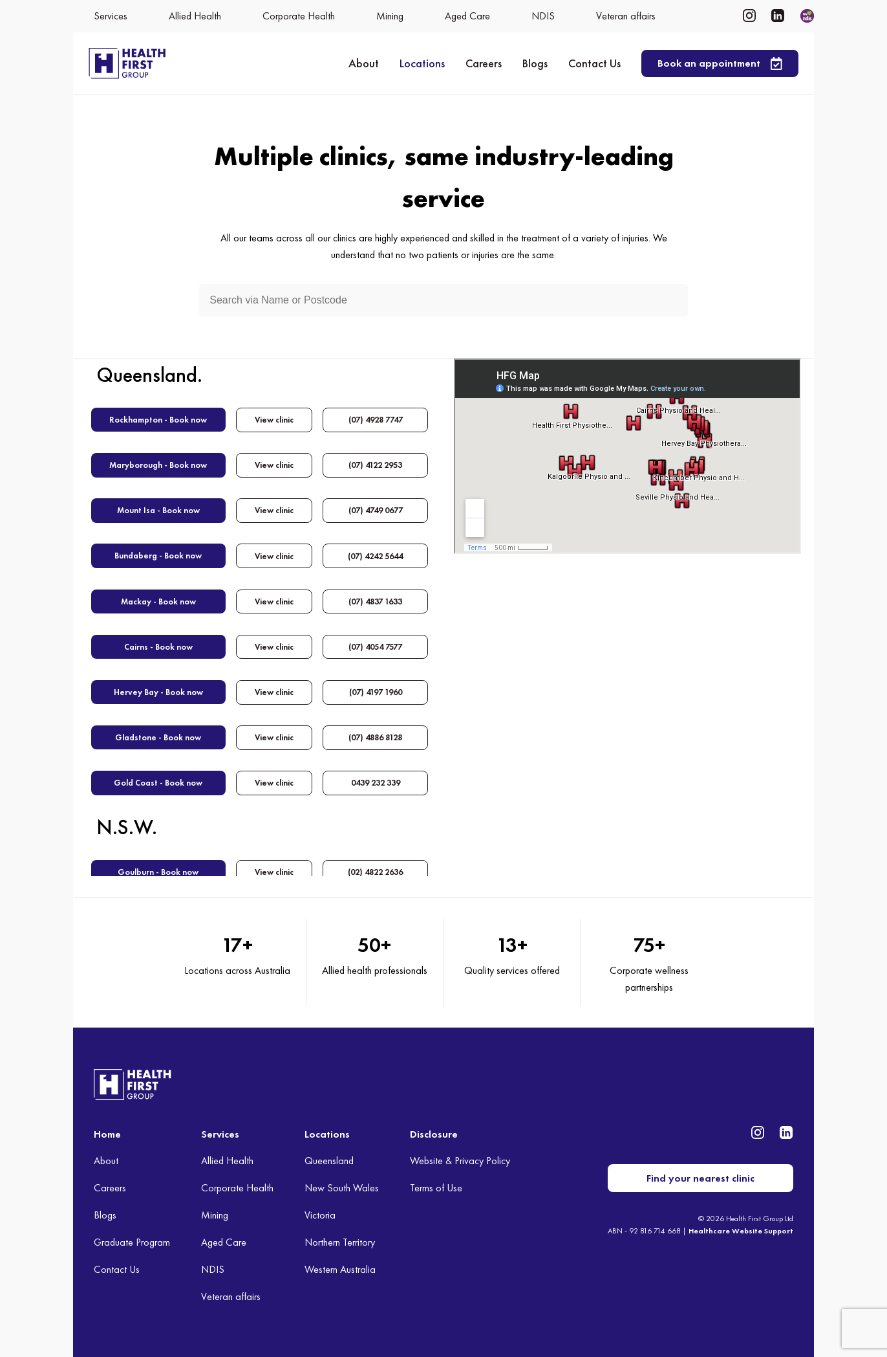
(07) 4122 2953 (375, 464)
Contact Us (594, 63)
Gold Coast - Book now (158, 779)
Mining (214, 1215)
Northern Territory (340, 1242)
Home (107, 1134)
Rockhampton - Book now (158, 419)
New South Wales (342, 1188)
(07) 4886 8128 (375, 734)
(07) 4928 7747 (375, 419)
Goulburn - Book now (158, 868)
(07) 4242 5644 (375, 554)
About (363, 63)
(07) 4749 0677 (375, 509)
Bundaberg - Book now (158, 554)
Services (220, 1134)
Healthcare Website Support (741, 1231)
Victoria (320, 1215)
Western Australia (340, 1269)
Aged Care (223, 1242)
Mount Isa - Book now (158, 509)
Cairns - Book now (158, 644)
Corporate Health (237, 1188)
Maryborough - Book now (158, 464)
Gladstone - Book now (158, 734)
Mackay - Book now (158, 599)
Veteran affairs (231, 1296)
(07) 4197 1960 (375, 689)
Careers (483, 63)
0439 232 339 (375, 779)
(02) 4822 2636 (375, 868)
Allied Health (227, 1160)
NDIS (212, 1269)
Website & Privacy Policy (460, 1160)
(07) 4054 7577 (375, 644)
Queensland (329, 1160)
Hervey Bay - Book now (158, 689)
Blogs (535, 63)
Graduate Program (132, 1242)
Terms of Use (436, 1188)
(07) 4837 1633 (375, 599)
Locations (422, 63)
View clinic (274, 419)
